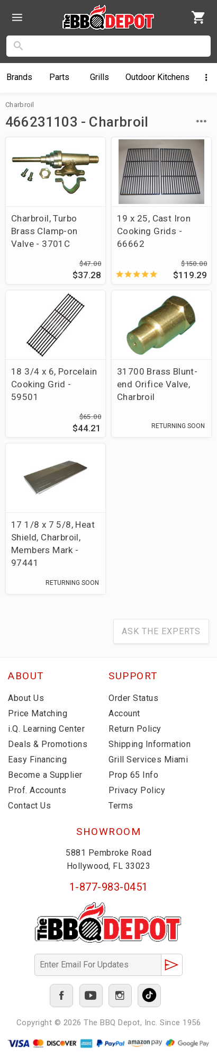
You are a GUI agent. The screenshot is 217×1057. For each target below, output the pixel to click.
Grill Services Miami (148, 759)
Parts (59, 77)
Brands (19, 77)
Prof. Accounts (37, 790)
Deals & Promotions (47, 744)
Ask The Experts (161, 631)
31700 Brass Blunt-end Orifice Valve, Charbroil (157, 384)
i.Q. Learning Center (46, 729)
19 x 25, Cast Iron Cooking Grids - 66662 (154, 231)
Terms (120, 806)
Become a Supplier (45, 775)
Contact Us (29, 806)
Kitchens (157, 77)
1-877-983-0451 (108, 887)
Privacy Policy (136, 790)
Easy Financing (37, 759)
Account (124, 713)
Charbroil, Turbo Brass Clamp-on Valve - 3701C (44, 231)
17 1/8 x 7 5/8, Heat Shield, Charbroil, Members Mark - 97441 (53, 543)
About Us (26, 698)
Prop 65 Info (133, 775)
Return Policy (134, 729)
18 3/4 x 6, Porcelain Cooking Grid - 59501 (54, 384)
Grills (99, 77)
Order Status (133, 698)
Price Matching (37, 713)
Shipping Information (149, 744)
